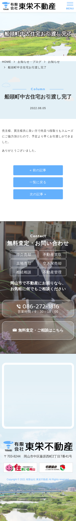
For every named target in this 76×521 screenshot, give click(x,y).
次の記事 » (38, 194)
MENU (70, 7)
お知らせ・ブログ (29, 61)
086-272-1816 (41, 306)
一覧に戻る (38, 182)
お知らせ (54, 61)
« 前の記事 (38, 170)
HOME (6, 61)
